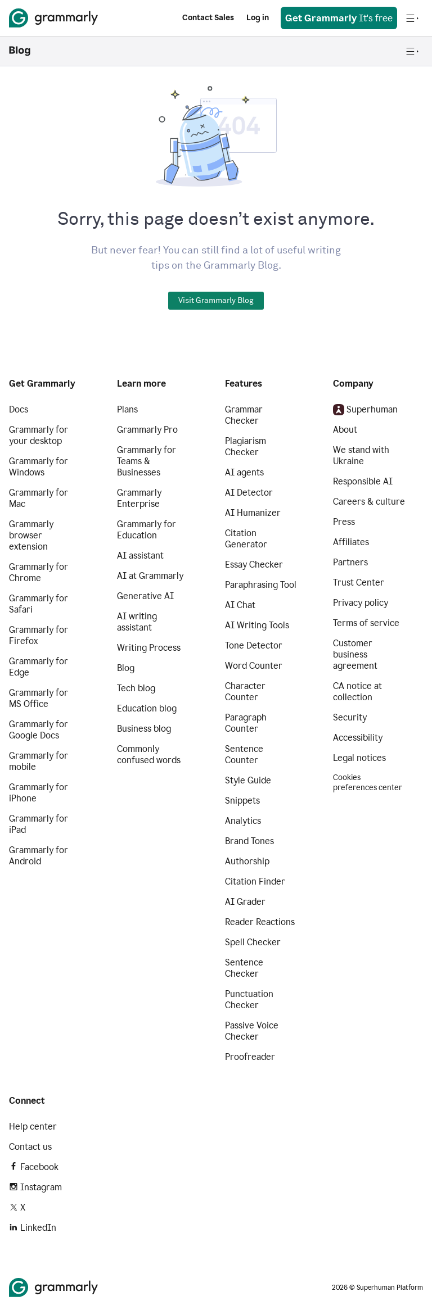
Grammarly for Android (38, 856)
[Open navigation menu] (412, 18)
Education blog (147, 708)
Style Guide (248, 780)
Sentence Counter (244, 754)
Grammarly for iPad (38, 824)
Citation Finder (255, 881)
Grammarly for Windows (38, 467)
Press (344, 521)
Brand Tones (249, 841)
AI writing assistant (137, 622)
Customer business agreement (355, 654)
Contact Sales (208, 17)
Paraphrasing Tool (260, 584)
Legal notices (359, 758)
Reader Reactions (260, 922)
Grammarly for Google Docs (38, 730)
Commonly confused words (149, 754)
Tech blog (136, 688)
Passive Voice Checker (251, 1031)
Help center (33, 1126)
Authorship (247, 861)
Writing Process (149, 647)
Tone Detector (253, 645)
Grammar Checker (244, 415)
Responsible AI (363, 481)
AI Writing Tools (257, 625)
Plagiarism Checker (245, 446)
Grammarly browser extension (31, 535)
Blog (125, 668)
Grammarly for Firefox (38, 635)
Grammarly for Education (146, 530)
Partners (350, 562)
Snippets (242, 800)
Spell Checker (253, 942)
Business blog (144, 728)
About (345, 429)
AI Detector (249, 492)
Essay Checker (254, 564)
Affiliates (351, 542)
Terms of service (366, 623)
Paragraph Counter (246, 723)
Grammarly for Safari (38, 604)
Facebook (33, 1167)
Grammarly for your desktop (38, 435)
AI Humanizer (253, 512)
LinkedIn (32, 1227)
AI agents (244, 472)
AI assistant (140, 555)
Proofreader (250, 1056)
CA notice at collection (357, 691)
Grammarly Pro (147, 429)
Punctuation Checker (249, 999)
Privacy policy (360, 602)
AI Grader (245, 901)
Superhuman (365, 409)
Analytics (243, 820)
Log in (257, 17)
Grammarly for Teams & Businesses (146, 461)
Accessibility (357, 737)
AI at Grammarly (150, 575)
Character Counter (245, 691)
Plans (127, 409)
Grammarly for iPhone (38, 793)
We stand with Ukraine (361, 455)
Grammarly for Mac (38, 498)
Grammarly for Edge (38, 667)
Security (350, 717)
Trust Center (358, 582)
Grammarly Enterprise (139, 498)
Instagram (35, 1187)
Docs (18, 409)
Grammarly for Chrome (38, 572)
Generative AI (145, 596)
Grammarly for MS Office (38, 698)
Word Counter (253, 665)
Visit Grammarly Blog (216, 301)
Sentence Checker (244, 968)
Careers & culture (369, 501)
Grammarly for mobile (38, 761)
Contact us (30, 1146)
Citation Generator (246, 539)
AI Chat (240, 605)
